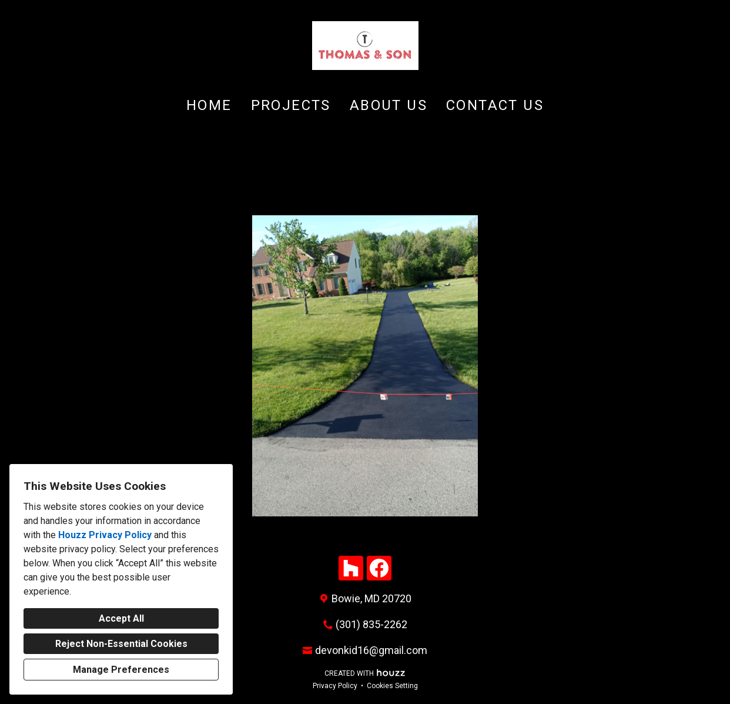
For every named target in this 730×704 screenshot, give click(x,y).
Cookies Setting (392, 686)
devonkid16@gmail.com (371, 650)
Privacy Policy (335, 686)
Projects (291, 105)
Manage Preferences (121, 669)
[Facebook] (379, 568)
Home (209, 105)
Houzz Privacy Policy (105, 534)
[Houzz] (351, 568)
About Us (388, 105)
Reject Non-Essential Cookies (121, 643)
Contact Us (495, 105)
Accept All (121, 618)
